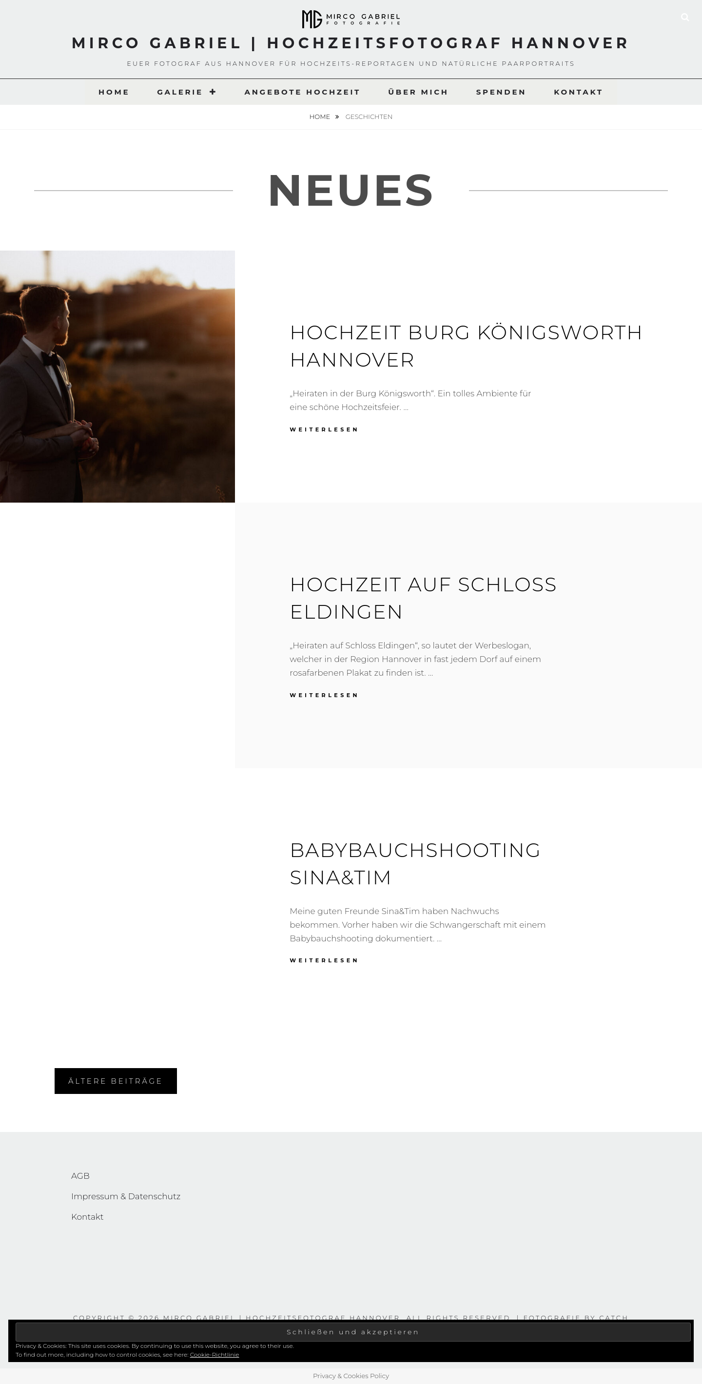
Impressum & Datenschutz (125, 1196)
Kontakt (579, 92)
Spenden (501, 92)
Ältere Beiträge (115, 1081)
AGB (80, 1176)
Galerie (180, 92)
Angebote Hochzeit (302, 92)
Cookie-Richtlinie (214, 1354)
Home (114, 92)
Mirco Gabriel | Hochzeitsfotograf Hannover (351, 43)
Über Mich (418, 92)
